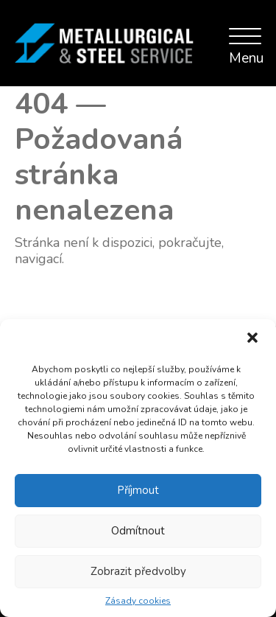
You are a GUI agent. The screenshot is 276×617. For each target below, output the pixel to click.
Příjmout (138, 490)
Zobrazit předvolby (138, 571)
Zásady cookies (138, 601)
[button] (252, 339)
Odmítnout (138, 530)
